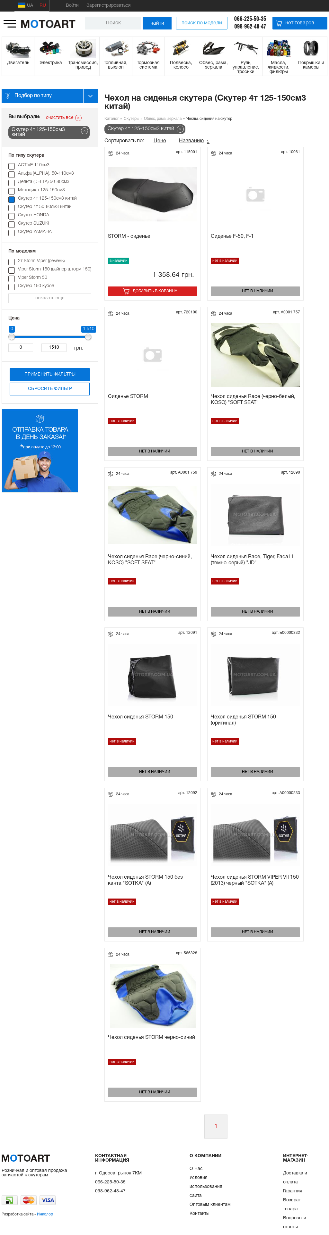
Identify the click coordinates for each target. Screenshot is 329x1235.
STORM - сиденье (129, 236)
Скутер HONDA (33, 215)
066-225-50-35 (250, 18)
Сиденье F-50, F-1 (232, 236)
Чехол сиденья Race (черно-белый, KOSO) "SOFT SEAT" (253, 399)
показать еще (50, 298)
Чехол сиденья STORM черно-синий (151, 1037)
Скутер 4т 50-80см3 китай (45, 207)
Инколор (45, 1214)
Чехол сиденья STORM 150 (140, 717)
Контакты (199, 1214)
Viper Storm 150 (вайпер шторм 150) (54, 269)
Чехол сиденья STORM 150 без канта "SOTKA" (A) (145, 880)
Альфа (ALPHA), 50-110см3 (46, 173)
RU (43, 6)
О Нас (196, 1169)
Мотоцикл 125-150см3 (41, 190)
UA (25, 5)
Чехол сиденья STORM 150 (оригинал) (243, 720)
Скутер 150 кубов (36, 286)
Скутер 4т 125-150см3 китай (47, 198)
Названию (191, 141)
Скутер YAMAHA (35, 232)
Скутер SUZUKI (33, 223)
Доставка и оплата (295, 1177)
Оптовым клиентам (210, 1205)
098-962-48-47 (250, 26)
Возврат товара (292, 1204)
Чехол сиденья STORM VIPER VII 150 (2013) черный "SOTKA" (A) (255, 880)
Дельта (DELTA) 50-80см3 (43, 182)
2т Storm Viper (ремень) (41, 261)
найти (157, 23)
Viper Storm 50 (32, 278)
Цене (160, 141)
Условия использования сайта (206, 1187)
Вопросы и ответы (294, 1222)
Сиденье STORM (128, 396)
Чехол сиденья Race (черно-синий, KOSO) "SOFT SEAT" (150, 560)
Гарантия (292, 1191)
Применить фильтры (50, 374)
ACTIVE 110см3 (33, 165)
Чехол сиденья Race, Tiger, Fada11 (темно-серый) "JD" (252, 560)
